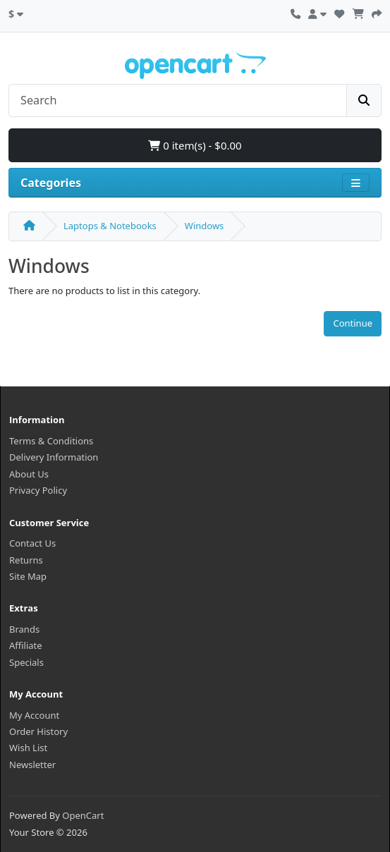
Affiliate (25, 645)
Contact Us (32, 543)
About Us (29, 474)
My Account (34, 715)
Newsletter (32, 764)
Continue (352, 323)
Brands (24, 629)
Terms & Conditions (51, 440)
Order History (38, 731)
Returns (26, 560)
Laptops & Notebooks (110, 225)
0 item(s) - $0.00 (194, 145)
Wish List (28, 747)
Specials (26, 662)
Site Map (28, 576)
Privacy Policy (38, 490)
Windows (204, 225)
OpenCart (83, 815)
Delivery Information (53, 457)
